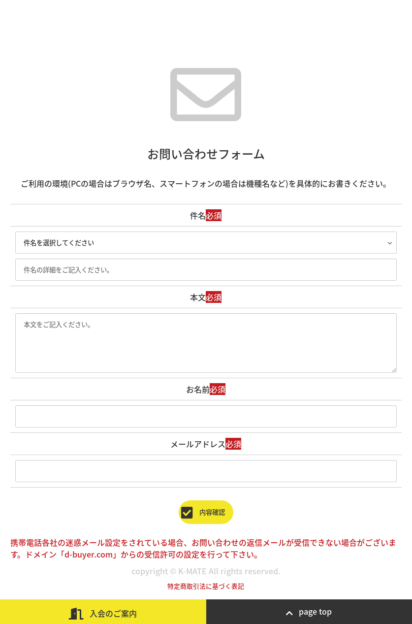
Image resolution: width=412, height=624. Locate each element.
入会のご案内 (103, 613)
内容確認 (206, 512)
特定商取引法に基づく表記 (205, 586)
